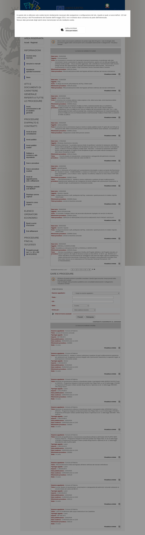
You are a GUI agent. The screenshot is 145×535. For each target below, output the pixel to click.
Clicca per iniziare (71, 30)
